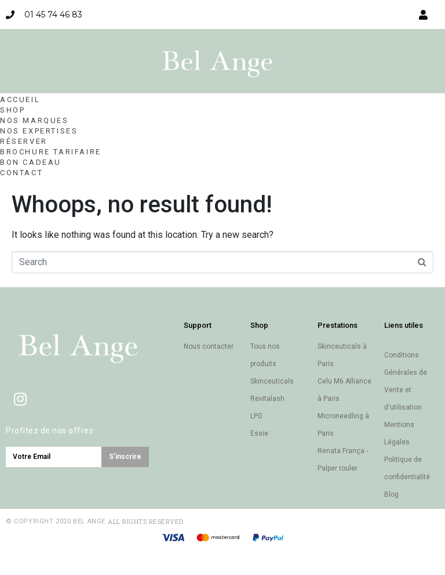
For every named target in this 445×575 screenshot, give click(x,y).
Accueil (20, 99)
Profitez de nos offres (49, 430)
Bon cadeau (30, 162)
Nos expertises (39, 130)
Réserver (24, 141)
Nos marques (34, 120)
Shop (12, 110)
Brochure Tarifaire (50, 151)
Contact (21, 172)
